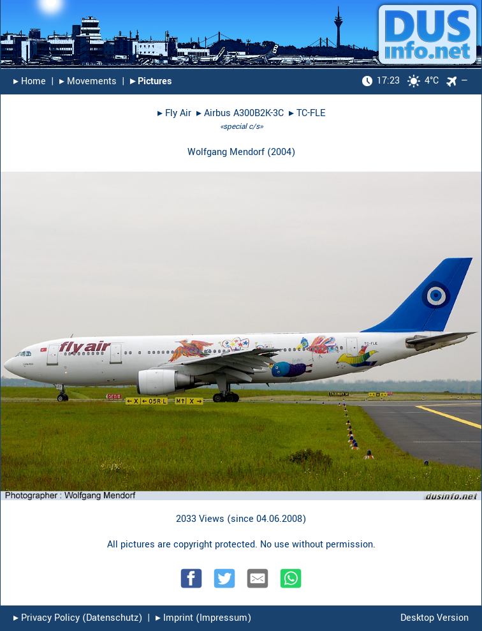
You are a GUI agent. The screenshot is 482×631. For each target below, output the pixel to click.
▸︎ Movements (88, 81)
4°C (400, 80)
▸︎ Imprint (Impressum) (203, 618)
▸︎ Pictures (151, 81)
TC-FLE (310, 113)
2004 (281, 152)
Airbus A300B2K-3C (244, 113)
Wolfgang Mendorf (226, 152)
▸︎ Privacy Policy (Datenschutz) (77, 618)
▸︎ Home (29, 81)
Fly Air (178, 113)
